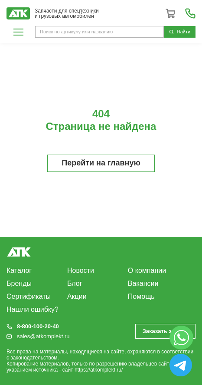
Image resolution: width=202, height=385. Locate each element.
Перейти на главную (101, 163)
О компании (147, 270)
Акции (77, 296)
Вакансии (143, 283)
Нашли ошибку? (33, 309)
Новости (80, 270)
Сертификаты (29, 296)
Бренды (19, 283)
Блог (74, 283)
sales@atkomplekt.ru (43, 336)
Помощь (141, 296)
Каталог (19, 270)
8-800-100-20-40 (38, 326)
